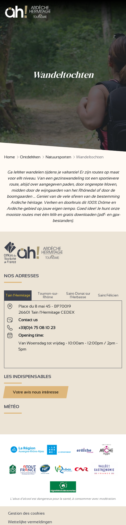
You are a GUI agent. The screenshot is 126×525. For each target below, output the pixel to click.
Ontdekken (30, 157)
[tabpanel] (63, 332)
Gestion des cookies (26, 513)
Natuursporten (58, 157)
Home (9, 157)
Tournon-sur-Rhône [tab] (48, 295)
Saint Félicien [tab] (108, 295)
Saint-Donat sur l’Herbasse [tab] (78, 295)
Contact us (28, 320)
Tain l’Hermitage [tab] (18, 295)
